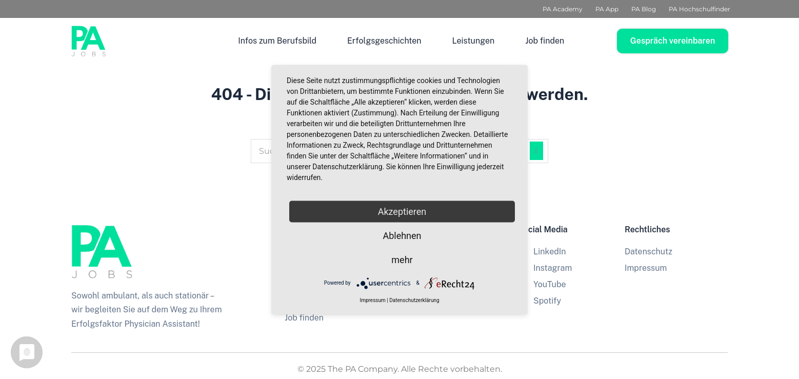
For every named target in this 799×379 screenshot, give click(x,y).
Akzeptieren (402, 211)
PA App (606, 9)
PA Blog (643, 9)
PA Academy (563, 9)
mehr (401, 259)
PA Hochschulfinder (699, 9)
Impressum (372, 300)
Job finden (544, 41)
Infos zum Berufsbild (277, 41)
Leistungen (473, 41)
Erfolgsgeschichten (384, 41)
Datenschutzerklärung (414, 300)
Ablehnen (402, 235)
